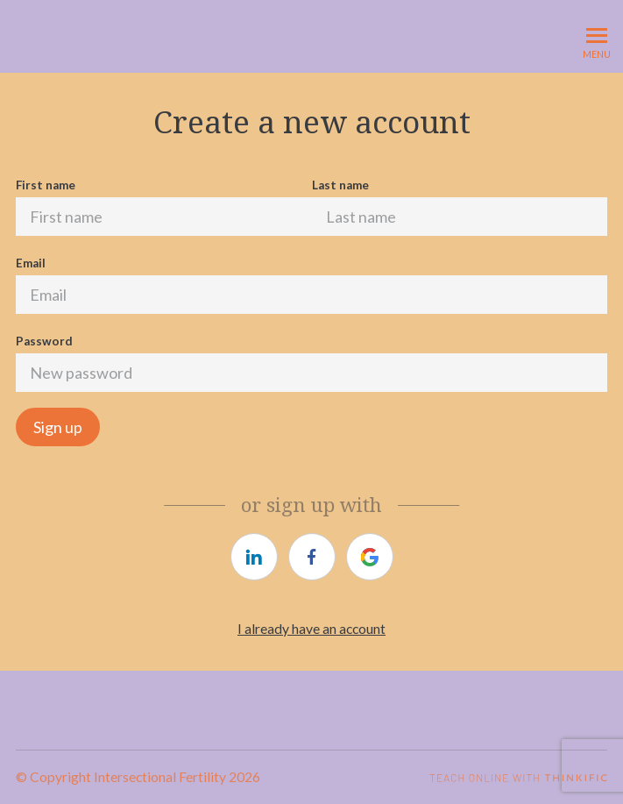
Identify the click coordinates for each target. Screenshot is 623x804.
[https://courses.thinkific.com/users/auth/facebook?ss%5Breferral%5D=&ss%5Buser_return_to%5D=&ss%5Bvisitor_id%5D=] (312, 556)
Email (31, 263)
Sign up (57, 427)
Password (44, 341)
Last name (340, 185)
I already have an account (311, 628)
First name (45, 185)
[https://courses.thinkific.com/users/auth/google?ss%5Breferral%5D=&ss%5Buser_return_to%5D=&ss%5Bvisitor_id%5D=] (369, 556)
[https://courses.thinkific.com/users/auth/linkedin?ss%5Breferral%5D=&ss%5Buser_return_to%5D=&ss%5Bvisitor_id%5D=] (254, 556)
